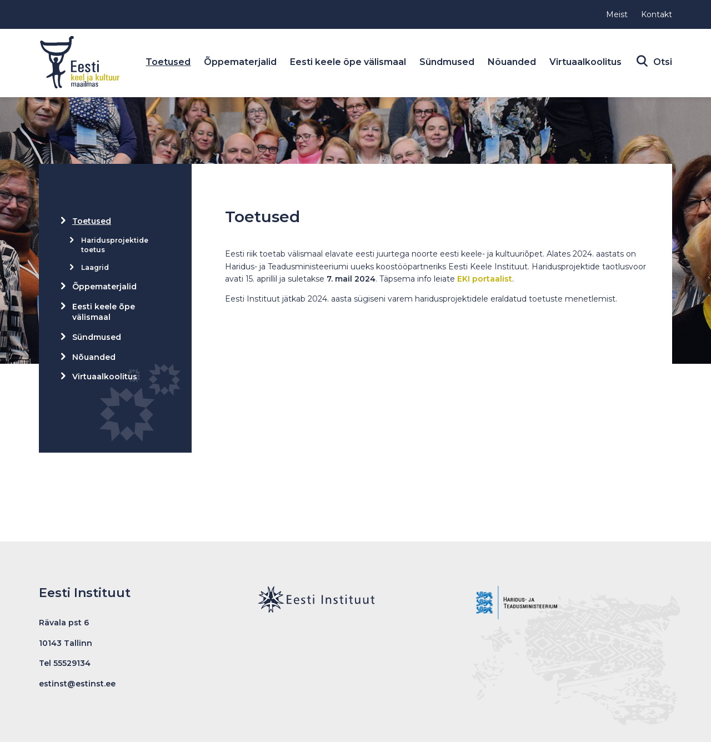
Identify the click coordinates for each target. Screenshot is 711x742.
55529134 (72, 663)
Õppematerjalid (240, 62)
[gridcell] (437, 276)
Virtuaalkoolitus (585, 62)
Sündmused (446, 62)
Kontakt (656, 14)
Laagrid (95, 267)
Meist (617, 14)
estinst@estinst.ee (77, 684)
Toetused (168, 62)
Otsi (660, 62)
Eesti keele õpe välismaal (348, 62)
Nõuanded (512, 62)
